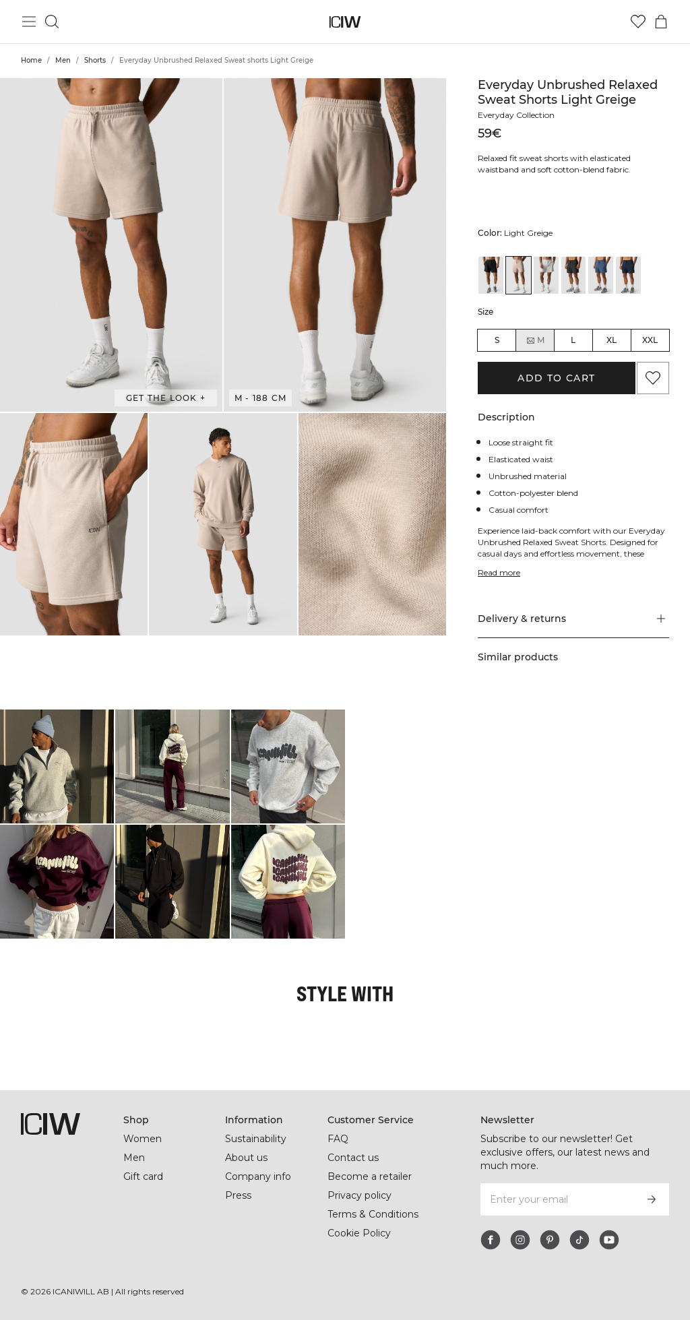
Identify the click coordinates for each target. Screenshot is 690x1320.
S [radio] (497, 340)
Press (238, 1195)
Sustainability (257, 1139)
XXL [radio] (650, 340)
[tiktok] (579, 1239)
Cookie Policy (359, 1233)
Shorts (95, 60)
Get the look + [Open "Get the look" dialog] (166, 398)
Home (31, 60)
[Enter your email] (556, 1199)
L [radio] (573, 340)
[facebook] (490, 1239)
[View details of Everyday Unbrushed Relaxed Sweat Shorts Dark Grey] (574, 275)
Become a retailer (369, 1176)
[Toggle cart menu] (661, 21)
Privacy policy (360, 1195)
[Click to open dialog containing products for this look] (57, 766)
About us (246, 1158)
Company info (258, 1176)
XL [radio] (611, 340)
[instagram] (520, 1239)
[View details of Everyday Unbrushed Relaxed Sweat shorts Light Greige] (518, 275)
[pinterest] (549, 1239)
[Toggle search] (51, 21)
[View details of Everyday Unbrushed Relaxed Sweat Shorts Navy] (628, 275)
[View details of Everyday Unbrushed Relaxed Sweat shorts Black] (491, 275)
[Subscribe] (651, 1199)
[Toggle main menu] (29, 21)
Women (142, 1139)
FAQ (337, 1139)
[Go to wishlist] (638, 21)
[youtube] (609, 1239)
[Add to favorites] (653, 378)
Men (63, 60)
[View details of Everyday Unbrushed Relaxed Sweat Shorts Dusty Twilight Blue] (601, 275)
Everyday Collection (518, 115)
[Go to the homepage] (345, 22)
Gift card (143, 1176)
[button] (111, 245)
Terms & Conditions (373, 1214)
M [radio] (535, 340)
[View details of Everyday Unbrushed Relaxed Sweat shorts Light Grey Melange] (546, 275)
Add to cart (556, 378)
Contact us (353, 1158)
